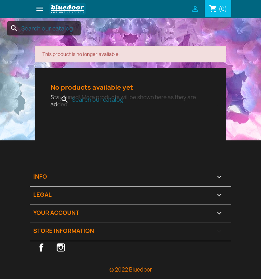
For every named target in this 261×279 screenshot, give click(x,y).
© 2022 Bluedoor (130, 269)
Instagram (60, 247)
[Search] (44, 28)
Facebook (41, 247)
